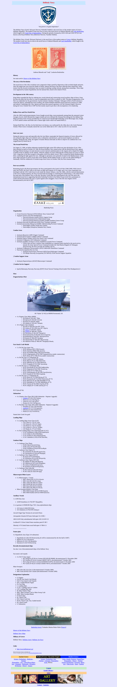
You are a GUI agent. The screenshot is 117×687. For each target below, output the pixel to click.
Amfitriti (25, 408)
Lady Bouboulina (78, 31)
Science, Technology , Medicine (23, 659)
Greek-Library (48, 670)
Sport (76, 664)
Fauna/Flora (80, 659)
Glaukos (25, 398)
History (24, 666)
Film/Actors (70, 664)
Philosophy (25, 664)
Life (21, 662)
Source (64, 627)
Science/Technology (67, 662)
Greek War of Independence (33, 33)
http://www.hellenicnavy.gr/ (25, 649)
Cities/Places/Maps (29, 662)
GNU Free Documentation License (35, 652)
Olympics (32, 664)
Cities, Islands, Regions (69, 659)
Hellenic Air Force (37, 640)
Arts (13, 664)
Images (30, 666)
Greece (69, 39)
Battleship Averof (36, 627)
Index (48, 673)
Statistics (46, 685)
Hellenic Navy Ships (19, 633)
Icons (45, 662)
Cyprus (48, 668)
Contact (39, 685)
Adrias (27, 330)
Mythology (18, 666)
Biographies (15, 662)
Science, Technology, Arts (48, 659)
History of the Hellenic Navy (31, 78)
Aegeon (27, 331)
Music (82, 662)
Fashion (81, 664)
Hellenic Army (27, 640)
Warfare (23, 661)
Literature (18, 664)
